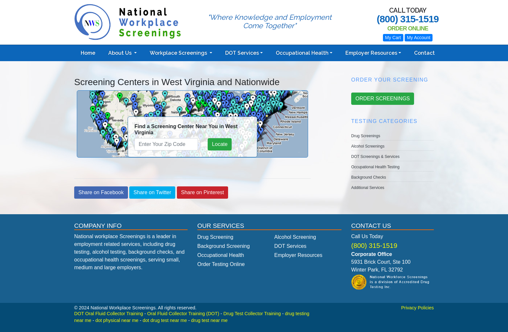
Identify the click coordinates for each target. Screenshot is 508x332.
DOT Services (242, 53)
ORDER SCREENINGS (382, 98)
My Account (418, 37)
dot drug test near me (165, 320)
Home (88, 53)
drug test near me (209, 320)
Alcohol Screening (295, 237)
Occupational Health (302, 53)
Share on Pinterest (202, 192)
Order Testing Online (221, 264)
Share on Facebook (101, 192)
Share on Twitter (152, 192)
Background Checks (368, 177)
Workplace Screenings (179, 53)
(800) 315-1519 (374, 245)
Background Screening (223, 246)
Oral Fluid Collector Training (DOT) (183, 313)
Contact (424, 53)
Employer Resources (371, 53)
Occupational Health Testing (375, 167)
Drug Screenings (365, 136)
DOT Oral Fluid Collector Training (108, 313)
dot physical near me (117, 320)
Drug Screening (215, 237)
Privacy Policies (417, 307)
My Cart (393, 37)
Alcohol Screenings (368, 146)
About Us (120, 53)
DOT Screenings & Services (375, 157)
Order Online (407, 28)
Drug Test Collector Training (252, 313)
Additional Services (367, 188)
